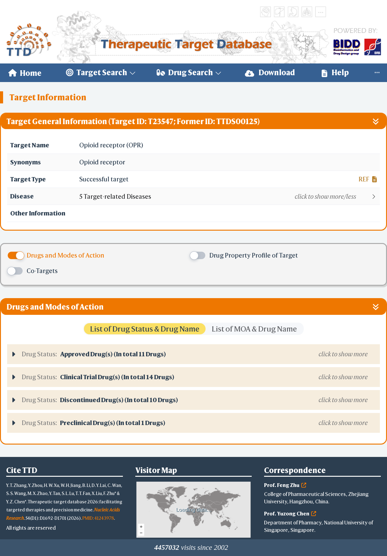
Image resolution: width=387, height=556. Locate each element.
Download (270, 72)
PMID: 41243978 (98, 518)
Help (335, 72)
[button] (229, 196)
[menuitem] (25, 72)
